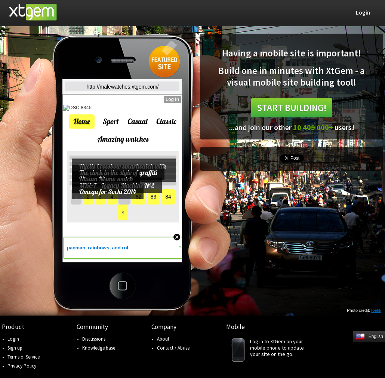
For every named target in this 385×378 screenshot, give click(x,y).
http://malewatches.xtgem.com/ (123, 87)
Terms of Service (23, 357)
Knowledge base (98, 348)
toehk (376, 310)
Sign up (14, 348)
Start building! (292, 108)
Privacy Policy (21, 366)
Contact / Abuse (173, 348)
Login (13, 339)
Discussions (93, 339)
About (163, 339)
